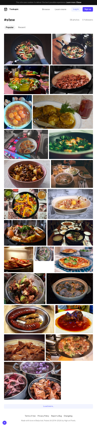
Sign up (87, 9)
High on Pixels (69, 421)
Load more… (48, 406)
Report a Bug (56, 416)
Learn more (71, 2)
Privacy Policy (43, 416)
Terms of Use (30, 416)
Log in (76, 9)
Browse (46, 9)
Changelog (68, 416)
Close (78, 2)
